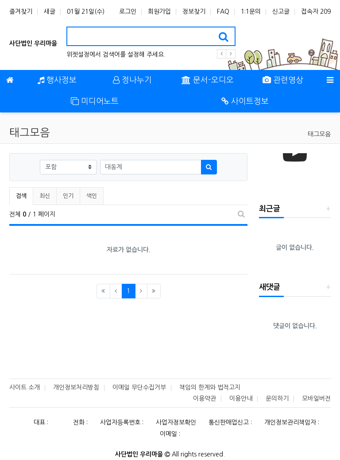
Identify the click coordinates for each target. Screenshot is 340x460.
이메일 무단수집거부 (139, 387)
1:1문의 (251, 11)
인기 (68, 196)
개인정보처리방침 (76, 387)
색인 (91, 196)
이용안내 (240, 398)
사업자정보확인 (176, 422)
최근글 (269, 209)
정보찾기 (193, 11)
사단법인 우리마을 (33, 43)
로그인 (127, 11)
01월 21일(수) (85, 11)
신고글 (281, 11)
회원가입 (159, 11)
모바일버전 (316, 398)
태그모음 (319, 134)
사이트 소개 (24, 387)
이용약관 (204, 398)
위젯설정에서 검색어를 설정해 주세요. (116, 54)
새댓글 (269, 287)
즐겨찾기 (20, 11)
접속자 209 (316, 11)
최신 (44, 196)
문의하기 (277, 398)
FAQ (223, 11)
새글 (49, 11)
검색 (21, 196)
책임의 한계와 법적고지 (209, 387)
